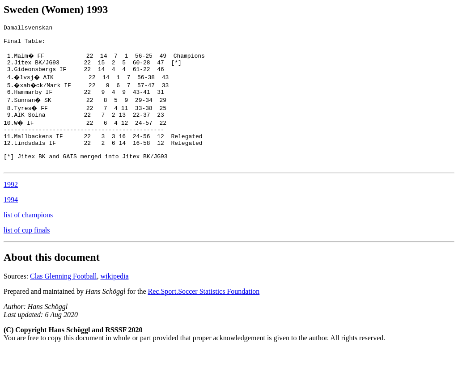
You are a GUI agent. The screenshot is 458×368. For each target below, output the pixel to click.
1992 (11, 203)
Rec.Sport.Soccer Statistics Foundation (204, 310)
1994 (11, 218)
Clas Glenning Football (63, 295)
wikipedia (114, 295)
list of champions (28, 233)
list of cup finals (27, 249)
